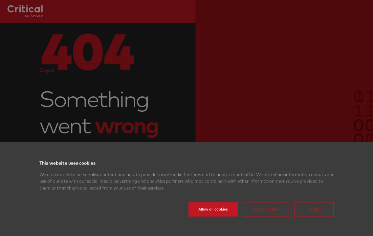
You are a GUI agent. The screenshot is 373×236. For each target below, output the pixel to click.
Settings (313, 218)
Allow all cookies (213, 218)
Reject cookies (266, 218)
